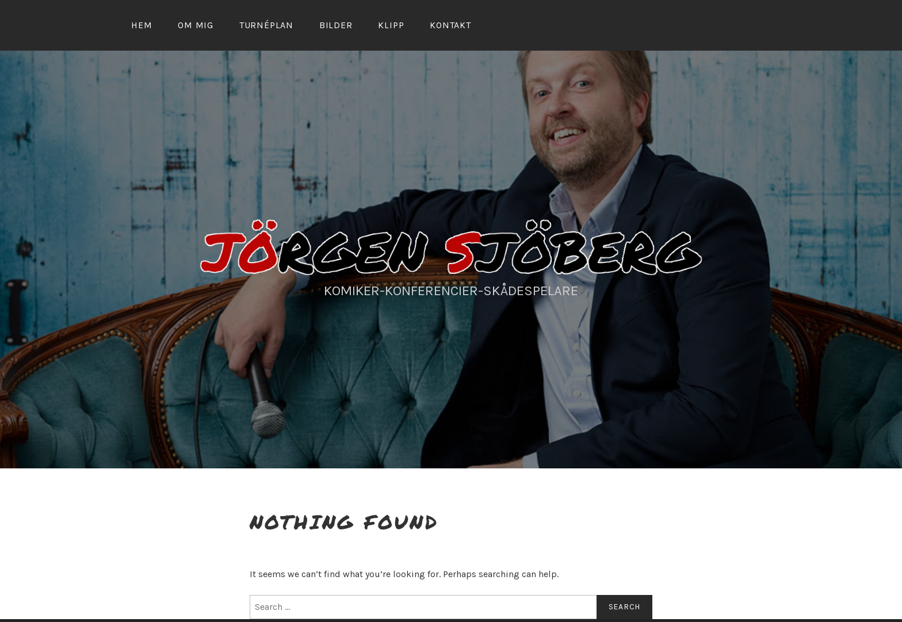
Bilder (336, 25)
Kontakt (450, 25)
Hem (141, 25)
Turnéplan (266, 25)
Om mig (195, 25)
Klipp (391, 25)
